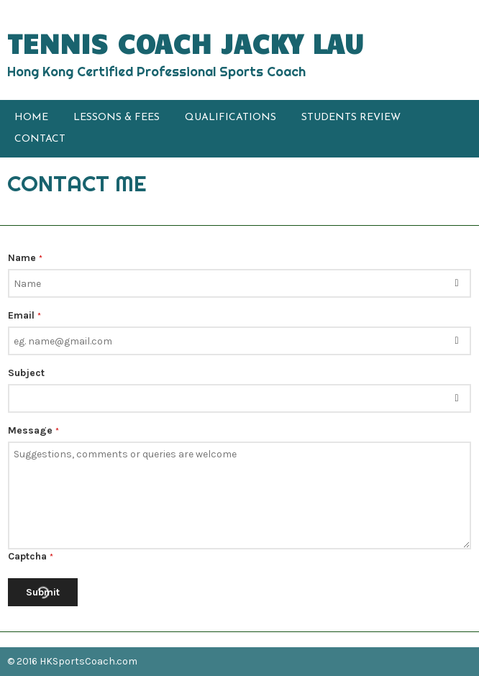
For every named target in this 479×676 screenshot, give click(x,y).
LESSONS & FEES (116, 117)
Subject (26, 373)
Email (24, 315)
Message (33, 430)
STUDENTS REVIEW (351, 117)
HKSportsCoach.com (88, 661)
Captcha (30, 556)
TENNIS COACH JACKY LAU (185, 43)
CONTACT (39, 139)
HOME (31, 117)
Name (25, 258)
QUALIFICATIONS (230, 117)
